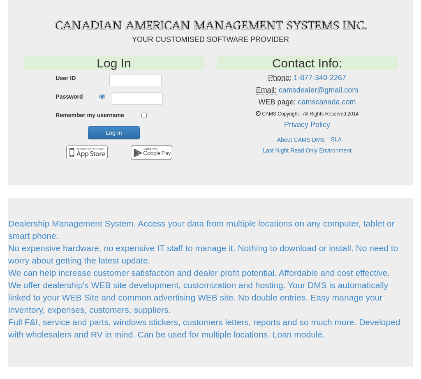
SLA (336, 139)
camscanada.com (327, 102)
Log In (114, 132)
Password (69, 96)
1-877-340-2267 (320, 78)
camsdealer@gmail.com (318, 90)
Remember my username (90, 115)
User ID (66, 78)
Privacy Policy (307, 124)
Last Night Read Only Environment (307, 150)
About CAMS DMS (301, 139)
